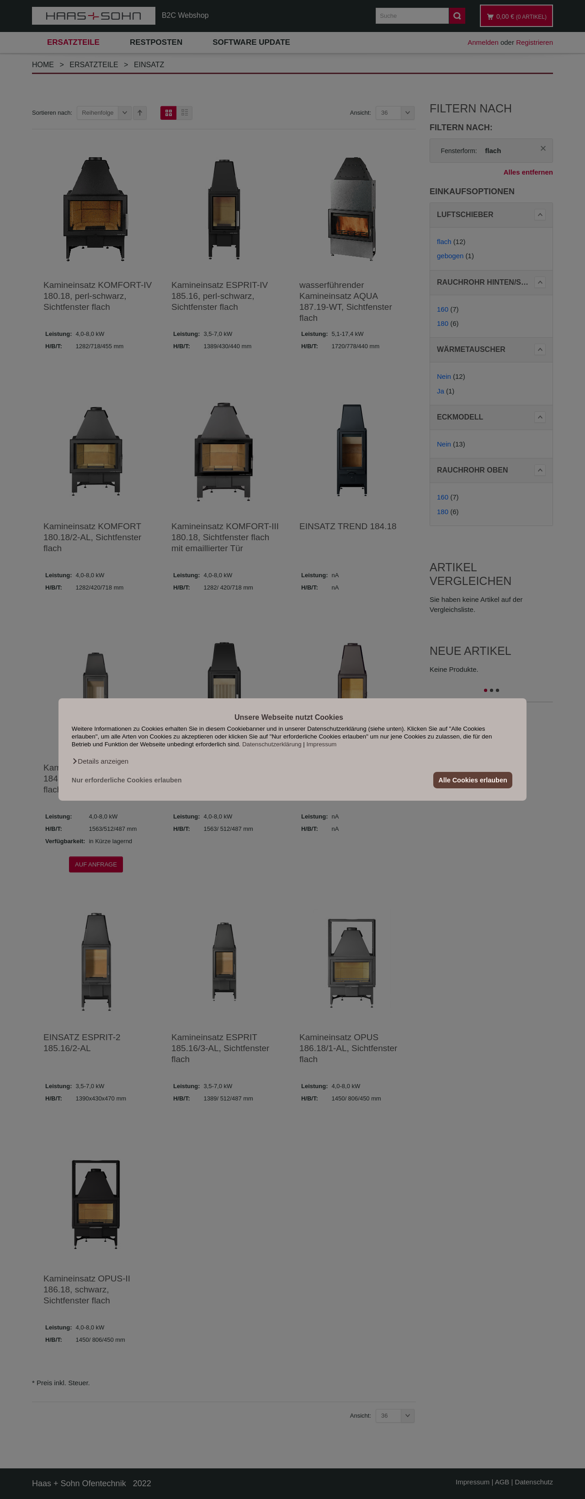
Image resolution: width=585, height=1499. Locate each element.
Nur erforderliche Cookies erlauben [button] (127, 780)
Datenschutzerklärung (272, 744)
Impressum (322, 744)
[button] (100, 761)
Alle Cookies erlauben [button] (472, 780)
